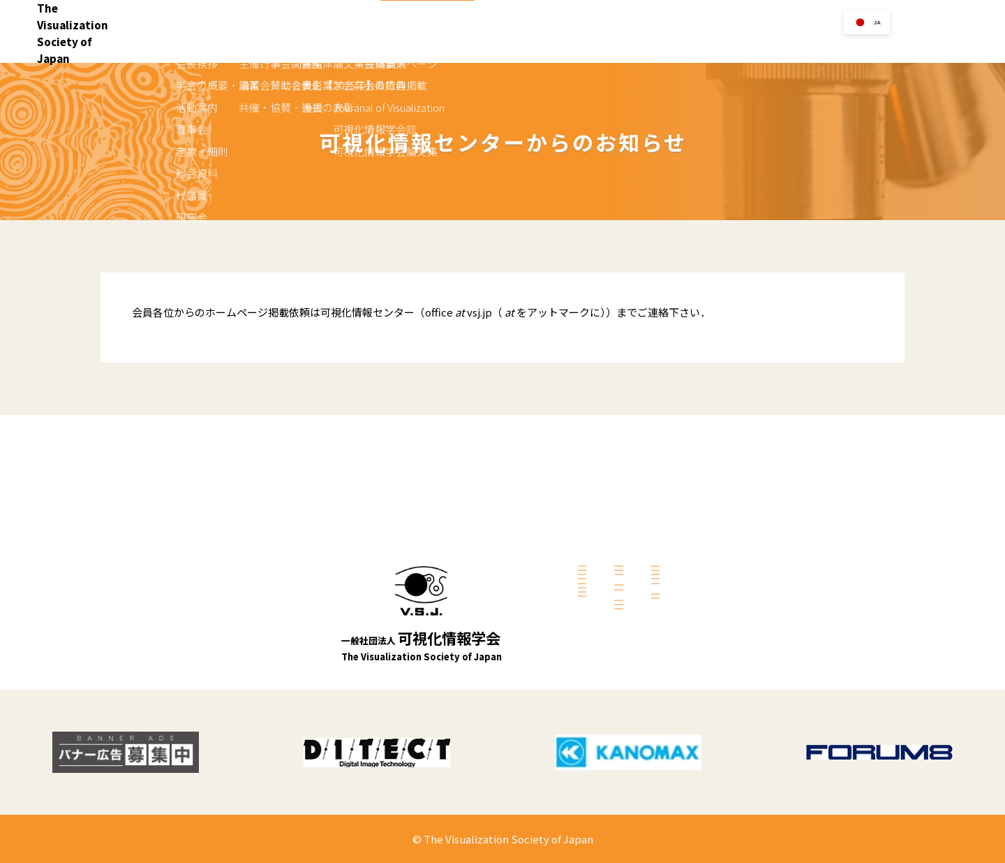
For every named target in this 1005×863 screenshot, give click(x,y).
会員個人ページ (741, 591)
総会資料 (462, 586)
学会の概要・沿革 (479, 511)
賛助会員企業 (604, 572)
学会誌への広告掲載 (749, 488)
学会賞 (748, 44)
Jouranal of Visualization (760, 507)
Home (497, 44)
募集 (587, 618)
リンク (696, 44)
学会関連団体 (604, 553)
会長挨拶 (462, 492)
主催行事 (596, 469)
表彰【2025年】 (610, 637)
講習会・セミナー (612, 488)
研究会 (458, 624)
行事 (649, 44)
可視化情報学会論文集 (754, 545)
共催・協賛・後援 (612, 507)
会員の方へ (864, 44)
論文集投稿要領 (741, 469)
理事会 (458, 548)
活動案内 (462, 529)
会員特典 (728, 610)
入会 (607, 44)
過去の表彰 (600, 656)
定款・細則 (467, 567)
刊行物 (801, 44)
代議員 (458, 605)
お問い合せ (958, 31)
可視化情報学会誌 (745, 526)
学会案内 (555, 44)
